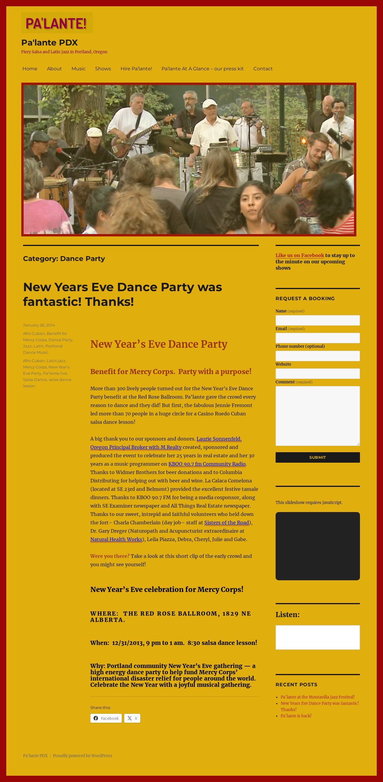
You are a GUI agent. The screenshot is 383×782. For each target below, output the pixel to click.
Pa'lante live (55, 373)
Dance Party (60, 339)
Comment (294, 382)
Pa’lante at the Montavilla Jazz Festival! (318, 697)
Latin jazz (56, 360)
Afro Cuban (34, 333)
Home (29, 69)
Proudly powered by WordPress (82, 755)
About (54, 69)
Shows (103, 69)
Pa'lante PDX (49, 42)
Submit (317, 457)
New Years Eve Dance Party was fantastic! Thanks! (122, 294)
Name (290, 311)
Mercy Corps (35, 367)
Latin (39, 346)
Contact (263, 69)
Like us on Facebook (300, 255)
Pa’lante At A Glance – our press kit (203, 69)
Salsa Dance (35, 379)
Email (290, 328)
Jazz (27, 346)
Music (79, 69)
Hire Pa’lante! (136, 69)
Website (283, 364)
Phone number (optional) (300, 346)
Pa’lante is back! (296, 716)
